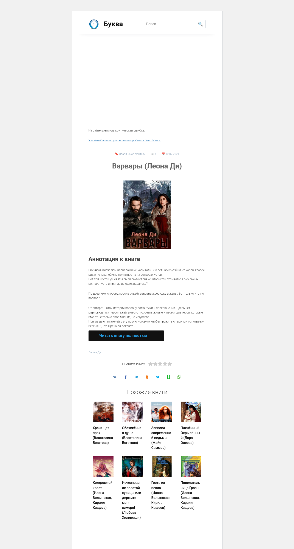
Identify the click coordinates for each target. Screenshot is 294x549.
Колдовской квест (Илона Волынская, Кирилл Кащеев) (102, 492)
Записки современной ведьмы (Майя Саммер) (161, 437)
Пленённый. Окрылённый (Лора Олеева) (191, 435)
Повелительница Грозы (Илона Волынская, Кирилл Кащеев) (190, 492)
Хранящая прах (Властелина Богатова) (103, 435)
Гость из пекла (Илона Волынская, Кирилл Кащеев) (160, 492)
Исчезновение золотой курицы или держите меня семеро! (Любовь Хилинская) (132, 497)
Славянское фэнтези (132, 154)
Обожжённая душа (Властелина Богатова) (132, 435)
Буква (113, 24)
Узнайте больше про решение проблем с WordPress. (125, 140)
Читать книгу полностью (123, 335)
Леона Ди (95, 352)
